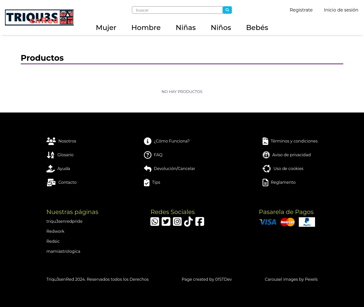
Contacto (61, 182)
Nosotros (61, 141)
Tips (152, 182)
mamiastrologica (63, 251)
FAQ (153, 155)
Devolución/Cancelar (169, 168)
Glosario (60, 155)
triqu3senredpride (64, 221)
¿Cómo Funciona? (167, 141)
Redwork (55, 231)
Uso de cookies (283, 168)
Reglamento (279, 182)
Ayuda (58, 168)
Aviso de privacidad (287, 155)
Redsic (53, 241)
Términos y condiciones (290, 141)
